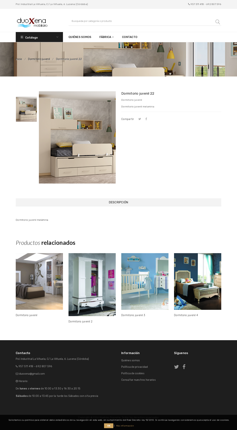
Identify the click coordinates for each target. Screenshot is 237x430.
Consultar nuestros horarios (138, 379)
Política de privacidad (134, 367)
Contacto (129, 37)
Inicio (19, 59)
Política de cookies (132, 373)
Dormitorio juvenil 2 (80, 321)
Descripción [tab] (118, 202)
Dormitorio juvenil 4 (186, 315)
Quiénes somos (80, 37)
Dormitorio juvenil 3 (133, 315)
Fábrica (105, 37)
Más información (125, 425)
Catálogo (39, 37)
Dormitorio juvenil (39, 59)
